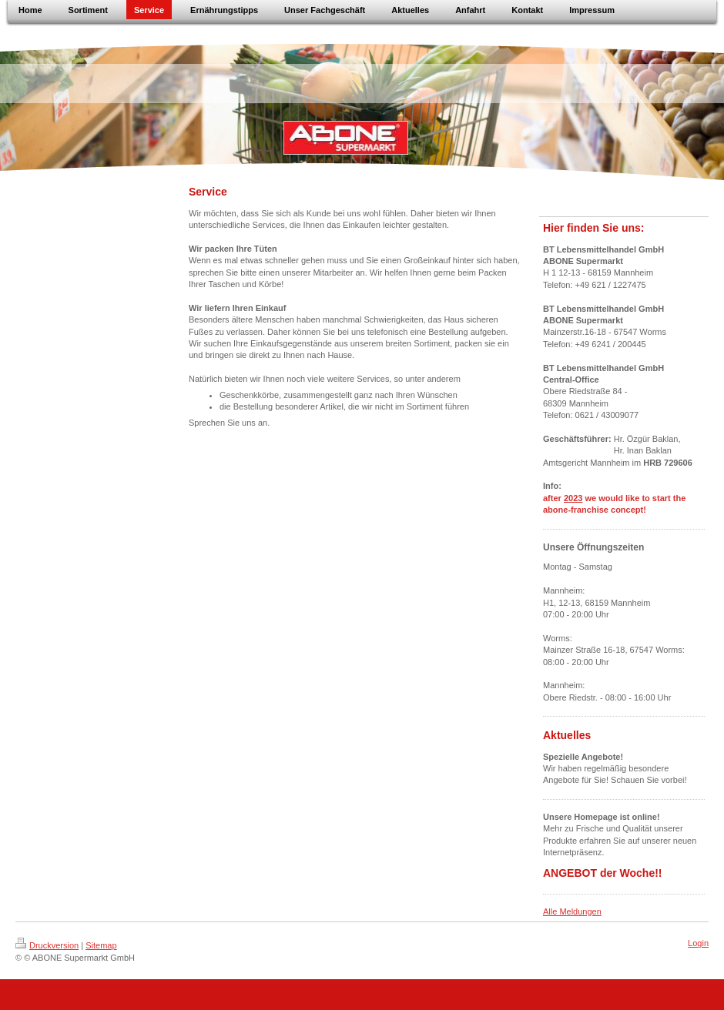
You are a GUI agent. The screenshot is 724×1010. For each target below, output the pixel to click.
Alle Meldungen (572, 911)
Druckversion (47, 945)
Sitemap (100, 945)
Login (698, 943)
